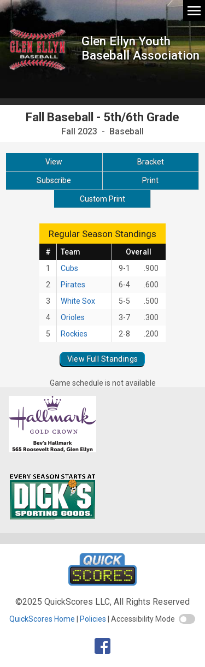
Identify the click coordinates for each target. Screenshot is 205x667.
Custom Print (102, 198)
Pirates (73, 284)
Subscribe (54, 180)
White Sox (78, 301)
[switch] (187, 619)
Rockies (74, 333)
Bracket (150, 161)
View (53, 161)
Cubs (69, 268)
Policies (93, 619)
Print (150, 180)
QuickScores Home (42, 619)
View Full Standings (102, 359)
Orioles (73, 317)
